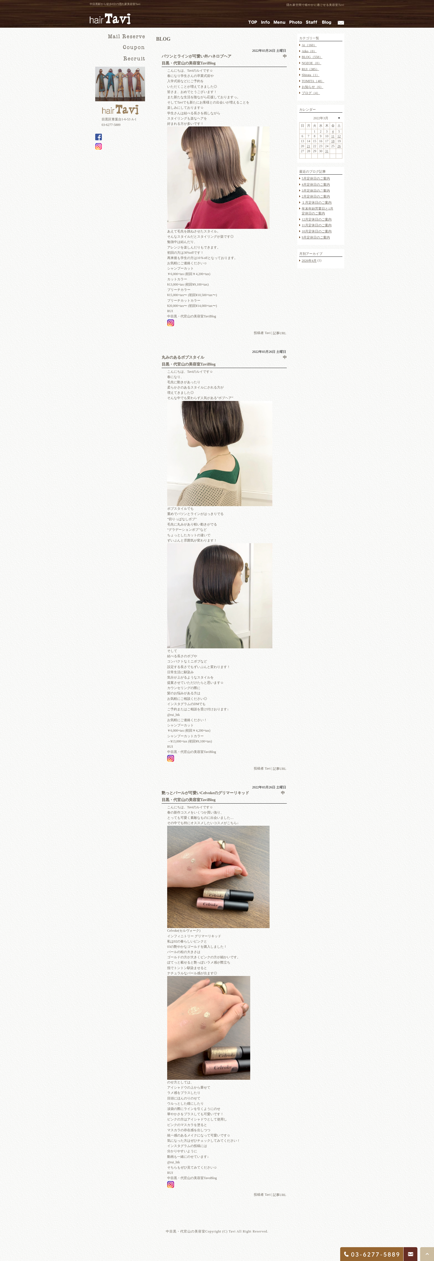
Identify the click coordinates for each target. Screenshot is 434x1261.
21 (308, 146)
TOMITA (313, 81)
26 (339, 146)
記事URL (279, 333)
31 (327, 151)
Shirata (310, 75)
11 (333, 136)
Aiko (309, 51)
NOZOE (311, 63)
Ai (309, 45)
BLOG (312, 57)
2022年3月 (320, 118)
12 (339, 136)
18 (333, 141)
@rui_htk (173, 715)
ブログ (311, 93)
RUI (310, 69)
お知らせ (312, 87)
